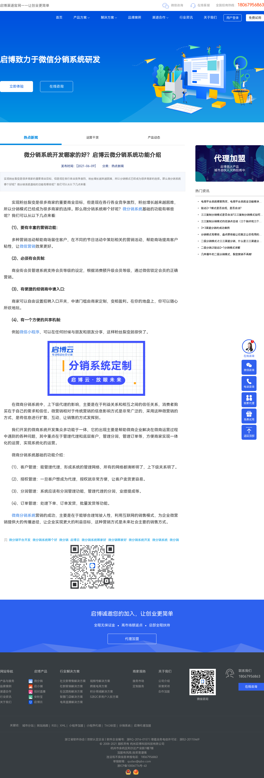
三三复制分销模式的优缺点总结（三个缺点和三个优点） (230, 221)
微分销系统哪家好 (94, 540)
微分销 (63, 540)
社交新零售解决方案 (73, 681)
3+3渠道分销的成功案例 (213, 228)
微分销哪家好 (117, 540)
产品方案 (81, 18)
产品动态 (154, 137)
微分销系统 (160, 540)
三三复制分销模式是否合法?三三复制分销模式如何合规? (230, 215)
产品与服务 (7, 681)
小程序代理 (94, 725)
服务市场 (138, 681)
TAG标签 (110, 725)
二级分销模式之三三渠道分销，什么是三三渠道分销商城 (230, 241)
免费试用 (255, 18)
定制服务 (138, 686)
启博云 (75, 540)
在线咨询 (57, 86)
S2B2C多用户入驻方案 (104, 696)
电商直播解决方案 (71, 702)
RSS (54, 725)
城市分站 (28, 725)
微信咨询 (177, 5)
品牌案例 (134, 18)
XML (63, 725)
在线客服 (204, 5)
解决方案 (109, 18)
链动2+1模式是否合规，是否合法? (219, 208)
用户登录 (232, 18)
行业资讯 (186, 18)
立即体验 (16, 86)
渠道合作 (160, 18)
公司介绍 (164, 681)
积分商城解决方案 (101, 691)
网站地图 (42, 725)
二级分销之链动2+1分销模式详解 (218, 247)
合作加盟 (164, 691)
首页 (59, 18)
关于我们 (210, 18)
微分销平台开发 (20, 540)
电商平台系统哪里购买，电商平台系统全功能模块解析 (230, 201)
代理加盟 (132, 639)
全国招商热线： (240, 5)
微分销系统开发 (139, 540)
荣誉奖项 (164, 686)
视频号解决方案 (100, 681)
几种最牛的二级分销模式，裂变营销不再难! (224, 254)
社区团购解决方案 (71, 691)
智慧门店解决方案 (71, 696)
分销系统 (125, 725)
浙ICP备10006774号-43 (132, 765)
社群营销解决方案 (71, 686)
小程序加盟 (76, 725)
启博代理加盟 (142, 725)
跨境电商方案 (98, 686)
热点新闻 (31, 138)
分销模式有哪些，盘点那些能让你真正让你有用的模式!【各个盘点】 (230, 234)
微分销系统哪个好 (45, 540)
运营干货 (92, 137)
